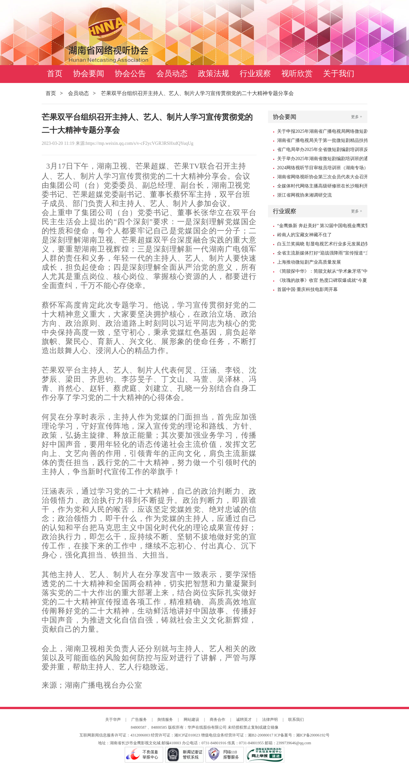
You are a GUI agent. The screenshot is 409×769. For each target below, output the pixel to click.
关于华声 (113, 719)
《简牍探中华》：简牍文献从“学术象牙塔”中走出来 (322, 272)
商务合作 (217, 719)
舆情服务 (165, 719)
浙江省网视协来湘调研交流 (304, 195)
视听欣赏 (297, 73)
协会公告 (130, 73)
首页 (55, 73)
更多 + (356, 117)
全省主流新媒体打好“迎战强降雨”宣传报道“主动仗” (323, 254)
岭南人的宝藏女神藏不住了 (304, 234)
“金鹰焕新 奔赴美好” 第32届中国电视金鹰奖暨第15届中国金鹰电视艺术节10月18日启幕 (323, 226)
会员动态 (172, 73)
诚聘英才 (244, 719)
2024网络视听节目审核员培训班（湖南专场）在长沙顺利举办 (322, 168)
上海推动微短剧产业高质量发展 (309, 262)
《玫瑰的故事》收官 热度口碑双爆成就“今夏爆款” (322, 281)
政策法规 (213, 73)
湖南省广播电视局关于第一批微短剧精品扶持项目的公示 (322, 141)
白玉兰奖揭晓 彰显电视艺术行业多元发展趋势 (323, 243)
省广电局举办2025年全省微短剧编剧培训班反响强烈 (322, 150)
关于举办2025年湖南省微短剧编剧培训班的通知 (322, 159)
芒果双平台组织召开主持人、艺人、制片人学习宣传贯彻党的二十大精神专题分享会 (197, 93)
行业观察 (255, 73)
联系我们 (296, 719)
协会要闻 (88, 73)
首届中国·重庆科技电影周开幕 (307, 289)
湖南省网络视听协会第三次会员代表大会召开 (322, 176)
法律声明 (270, 719)
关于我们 (338, 73)
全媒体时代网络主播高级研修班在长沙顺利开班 (322, 187)
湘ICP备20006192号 (313, 735)
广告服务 (139, 719)
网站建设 (191, 719)
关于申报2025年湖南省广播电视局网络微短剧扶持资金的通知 (322, 132)
